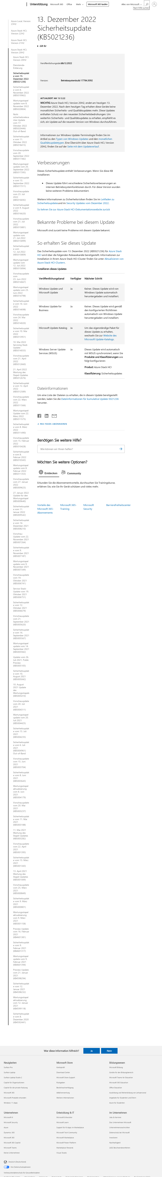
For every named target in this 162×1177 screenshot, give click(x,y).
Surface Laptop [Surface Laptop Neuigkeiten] (9, 1072)
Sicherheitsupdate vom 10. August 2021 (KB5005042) (21, 675)
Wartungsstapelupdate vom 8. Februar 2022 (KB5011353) (20, 469)
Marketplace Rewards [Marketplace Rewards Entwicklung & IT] (64, 1147)
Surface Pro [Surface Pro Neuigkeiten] (8, 1067)
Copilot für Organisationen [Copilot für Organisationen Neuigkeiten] (14, 1082)
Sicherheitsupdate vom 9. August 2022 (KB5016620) (21, 209)
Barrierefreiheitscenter (118, 505)
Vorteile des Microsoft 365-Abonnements (45, 508)
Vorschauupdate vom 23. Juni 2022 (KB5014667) (21, 278)
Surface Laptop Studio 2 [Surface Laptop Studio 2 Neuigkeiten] (13, 1077)
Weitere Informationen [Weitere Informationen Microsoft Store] (65, 1097)
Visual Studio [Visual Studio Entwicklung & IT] (61, 1153)
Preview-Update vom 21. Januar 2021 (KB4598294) (21, 974)
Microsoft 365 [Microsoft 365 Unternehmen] (9, 1137)
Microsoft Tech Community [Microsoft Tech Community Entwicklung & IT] (66, 1132)
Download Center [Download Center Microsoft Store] (63, 1072)
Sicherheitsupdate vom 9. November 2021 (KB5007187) (21, 552)
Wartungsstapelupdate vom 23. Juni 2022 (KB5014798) (20, 291)
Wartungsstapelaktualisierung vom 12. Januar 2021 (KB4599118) (20, 1003)
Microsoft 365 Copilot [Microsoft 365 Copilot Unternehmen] (12, 1142)
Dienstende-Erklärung (19, 66)
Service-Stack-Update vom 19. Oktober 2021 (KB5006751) (21, 593)
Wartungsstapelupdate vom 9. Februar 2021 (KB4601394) (20, 960)
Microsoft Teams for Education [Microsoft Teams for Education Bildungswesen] (121, 1077)
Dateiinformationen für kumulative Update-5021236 (90, 398)
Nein (109, 1050)
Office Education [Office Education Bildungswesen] (115, 1087)
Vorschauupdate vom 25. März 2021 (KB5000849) (21, 889)
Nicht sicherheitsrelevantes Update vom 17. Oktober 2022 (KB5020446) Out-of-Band (21, 123)
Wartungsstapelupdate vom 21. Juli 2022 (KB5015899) (20, 236)
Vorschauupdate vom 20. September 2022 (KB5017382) (21, 154)
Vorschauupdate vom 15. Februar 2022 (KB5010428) (21, 442)
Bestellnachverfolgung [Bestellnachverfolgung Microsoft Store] (64, 1087)
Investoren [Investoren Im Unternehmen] (113, 1137)
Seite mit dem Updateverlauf (83, 146)
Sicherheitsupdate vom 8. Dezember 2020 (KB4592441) (21, 1018)
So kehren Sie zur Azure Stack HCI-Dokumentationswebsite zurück (73, 209)
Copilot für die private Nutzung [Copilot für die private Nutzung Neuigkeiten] (16, 1087)
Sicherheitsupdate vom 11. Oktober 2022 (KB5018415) (21, 140)
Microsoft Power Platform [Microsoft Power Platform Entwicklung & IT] (66, 1142)
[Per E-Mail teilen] (53, 415)
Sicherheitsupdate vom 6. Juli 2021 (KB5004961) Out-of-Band (21, 748)
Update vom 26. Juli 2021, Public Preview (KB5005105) (21, 661)
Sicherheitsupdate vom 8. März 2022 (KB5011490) (21, 428)
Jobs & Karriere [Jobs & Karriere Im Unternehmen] (115, 1117)
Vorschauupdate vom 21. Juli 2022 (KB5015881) (21, 223)
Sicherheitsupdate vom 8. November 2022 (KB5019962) (21, 91)
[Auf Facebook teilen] (39, 415)
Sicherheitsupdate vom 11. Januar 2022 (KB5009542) (21, 510)
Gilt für (43, 45)
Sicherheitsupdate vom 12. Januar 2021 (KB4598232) (21, 988)
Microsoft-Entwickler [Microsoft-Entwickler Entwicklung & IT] (64, 1117)
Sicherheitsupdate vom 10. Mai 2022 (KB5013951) (21, 332)
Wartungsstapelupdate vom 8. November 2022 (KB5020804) (21, 105)
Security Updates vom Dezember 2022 (87, 203)
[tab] (49, 473)
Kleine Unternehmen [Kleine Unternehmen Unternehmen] (12, 1153)
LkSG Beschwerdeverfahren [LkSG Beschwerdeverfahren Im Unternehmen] (119, 1147)
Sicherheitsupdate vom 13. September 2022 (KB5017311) (21, 182)
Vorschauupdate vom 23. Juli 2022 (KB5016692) (21, 195)
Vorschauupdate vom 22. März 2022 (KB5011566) (21, 401)
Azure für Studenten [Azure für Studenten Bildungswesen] (117, 1103)
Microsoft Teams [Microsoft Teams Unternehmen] (10, 1147)
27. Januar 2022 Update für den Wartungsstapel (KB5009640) (21, 497)
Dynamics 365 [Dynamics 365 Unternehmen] (9, 1132)
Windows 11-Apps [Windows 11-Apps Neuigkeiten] (11, 1103)
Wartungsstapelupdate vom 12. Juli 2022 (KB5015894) (20, 264)
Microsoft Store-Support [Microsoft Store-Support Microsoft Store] (65, 1077)
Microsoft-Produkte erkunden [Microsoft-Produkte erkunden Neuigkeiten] (15, 1097)
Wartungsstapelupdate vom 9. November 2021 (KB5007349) (21, 565)
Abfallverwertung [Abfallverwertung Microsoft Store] (63, 1092)
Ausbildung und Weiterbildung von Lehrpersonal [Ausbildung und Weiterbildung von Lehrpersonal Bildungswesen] (127, 1092)
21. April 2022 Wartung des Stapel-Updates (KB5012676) (20, 373)
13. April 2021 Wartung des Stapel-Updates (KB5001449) (20, 875)
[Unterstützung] (38, 4)
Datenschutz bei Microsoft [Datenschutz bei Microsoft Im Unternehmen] (119, 1132)
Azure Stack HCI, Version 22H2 (19, 32)
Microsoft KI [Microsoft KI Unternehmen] (8, 1117)
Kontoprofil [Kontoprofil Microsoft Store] (60, 1067)
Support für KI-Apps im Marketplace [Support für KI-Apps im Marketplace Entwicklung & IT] (70, 1127)
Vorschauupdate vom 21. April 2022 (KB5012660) (21, 360)
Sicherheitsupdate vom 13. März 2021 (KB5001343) (21, 861)
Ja (91, 1050)
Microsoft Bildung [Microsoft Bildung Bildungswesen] (116, 1067)
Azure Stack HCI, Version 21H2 (19, 41)
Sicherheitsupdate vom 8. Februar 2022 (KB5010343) (21, 456)
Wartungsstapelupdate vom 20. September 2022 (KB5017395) (21, 168)
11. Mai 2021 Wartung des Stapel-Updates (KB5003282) (20, 834)
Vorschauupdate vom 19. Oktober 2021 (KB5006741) (21, 579)
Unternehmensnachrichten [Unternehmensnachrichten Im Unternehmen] (119, 1127)
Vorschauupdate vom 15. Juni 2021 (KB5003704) (21, 763)
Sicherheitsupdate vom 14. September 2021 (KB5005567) (21, 634)
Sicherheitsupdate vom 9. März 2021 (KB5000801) (21, 902)
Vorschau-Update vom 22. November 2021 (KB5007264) (21, 538)
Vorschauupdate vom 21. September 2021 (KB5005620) (21, 620)
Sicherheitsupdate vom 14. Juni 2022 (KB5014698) (21, 305)
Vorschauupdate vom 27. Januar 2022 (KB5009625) (21, 483)
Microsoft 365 (56, 4)
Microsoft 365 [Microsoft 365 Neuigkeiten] (9, 1092)
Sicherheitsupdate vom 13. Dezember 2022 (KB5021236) (21, 77)
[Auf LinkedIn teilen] (45, 415)
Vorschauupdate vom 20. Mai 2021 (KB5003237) (21, 807)
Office (69, 4)
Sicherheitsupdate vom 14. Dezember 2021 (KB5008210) (21, 524)
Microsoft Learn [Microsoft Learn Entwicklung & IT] (62, 1122)
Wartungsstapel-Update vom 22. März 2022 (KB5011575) (21, 415)
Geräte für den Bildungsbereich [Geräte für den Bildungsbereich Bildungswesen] (121, 1072)
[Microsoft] (14, 4)
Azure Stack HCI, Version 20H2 (19, 51)
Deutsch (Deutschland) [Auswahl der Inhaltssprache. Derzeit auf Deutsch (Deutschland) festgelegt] (17, 1162)
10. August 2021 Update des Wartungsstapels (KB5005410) (21, 690)
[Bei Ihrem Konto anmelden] (154, 4)
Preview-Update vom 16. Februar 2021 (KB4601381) (21, 933)
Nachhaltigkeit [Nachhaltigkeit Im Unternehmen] (115, 1142)
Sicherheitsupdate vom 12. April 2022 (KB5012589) (21, 387)
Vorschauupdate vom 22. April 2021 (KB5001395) (21, 848)
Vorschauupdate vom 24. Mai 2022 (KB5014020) (21, 319)
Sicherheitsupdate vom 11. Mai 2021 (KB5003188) (21, 820)
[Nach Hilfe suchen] (147, 4)
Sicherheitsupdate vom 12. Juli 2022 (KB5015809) (21, 250)
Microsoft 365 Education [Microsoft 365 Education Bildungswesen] (118, 1082)
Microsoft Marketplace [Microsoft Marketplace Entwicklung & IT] (65, 1137)
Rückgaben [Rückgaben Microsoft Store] (60, 1082)
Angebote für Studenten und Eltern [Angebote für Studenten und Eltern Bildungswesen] (122, 1097)
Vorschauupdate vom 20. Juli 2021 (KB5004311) (21, 705)
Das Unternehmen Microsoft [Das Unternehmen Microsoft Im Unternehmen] (120, 1122)
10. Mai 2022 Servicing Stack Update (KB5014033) (20, 346)
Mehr (78, 4)
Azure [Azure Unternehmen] (6, 1127)
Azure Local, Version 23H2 (21, 22)
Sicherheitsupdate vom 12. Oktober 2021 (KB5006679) (21, 606)
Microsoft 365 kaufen (97, 4)
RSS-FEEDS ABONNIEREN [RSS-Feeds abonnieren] (53, 423)
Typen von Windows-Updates (72, 138)
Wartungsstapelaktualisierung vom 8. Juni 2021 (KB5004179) (20, 792)
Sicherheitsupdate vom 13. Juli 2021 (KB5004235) (21, 732)
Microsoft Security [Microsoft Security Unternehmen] (11, 1122)
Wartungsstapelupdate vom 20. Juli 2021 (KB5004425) (20, 719)
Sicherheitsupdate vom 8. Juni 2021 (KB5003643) (21, 776)
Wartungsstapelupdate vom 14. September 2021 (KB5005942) (21, 647)
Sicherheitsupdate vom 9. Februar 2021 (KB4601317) (21, 946)
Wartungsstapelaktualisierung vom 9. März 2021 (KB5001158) (20, 918)
